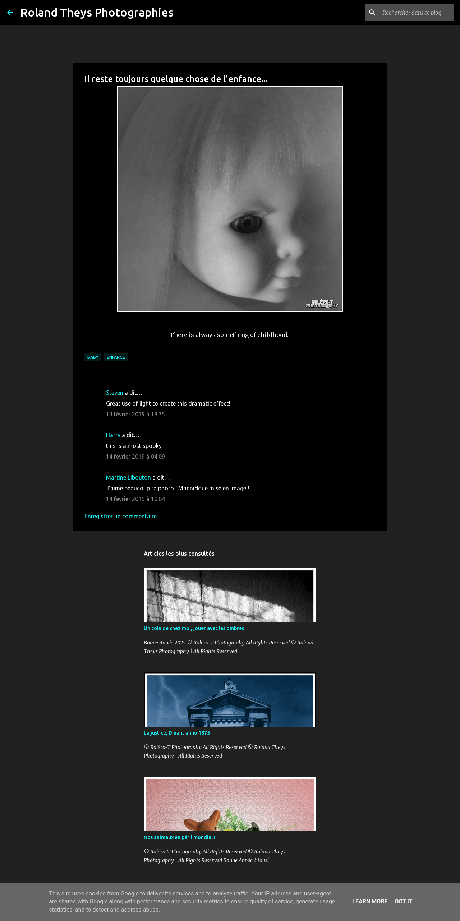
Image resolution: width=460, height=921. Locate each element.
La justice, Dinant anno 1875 (177, 733)
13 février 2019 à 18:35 (135, 414)
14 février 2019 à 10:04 (135, 499)
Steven (114, 392)
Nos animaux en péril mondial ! (179, 837)
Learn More (369, 901)
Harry (113, 435)
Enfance (116, 357)
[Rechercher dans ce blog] (416, 12)
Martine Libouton (128, 477)
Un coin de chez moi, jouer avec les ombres (194, 628)
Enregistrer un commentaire (120, 516)
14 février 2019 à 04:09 (135, 456)
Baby (92, 357)
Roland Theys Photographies (97, 12)
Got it (403, 901)
